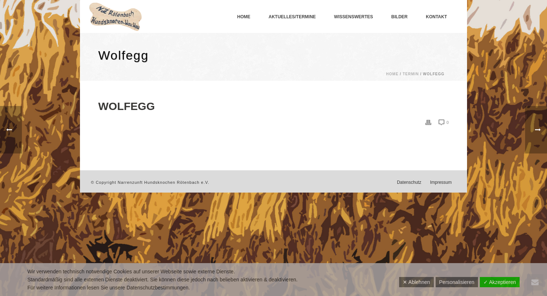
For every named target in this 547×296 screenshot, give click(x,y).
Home (243, 16)
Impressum (441, 182)
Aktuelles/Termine (292, 16)
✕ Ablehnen (416, 282)
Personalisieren (457, 282)
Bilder (399, 16)
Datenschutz (409, 182)
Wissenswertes (353, 16)
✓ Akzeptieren (499, 282)
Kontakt (436, 16)
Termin (411, 74)
